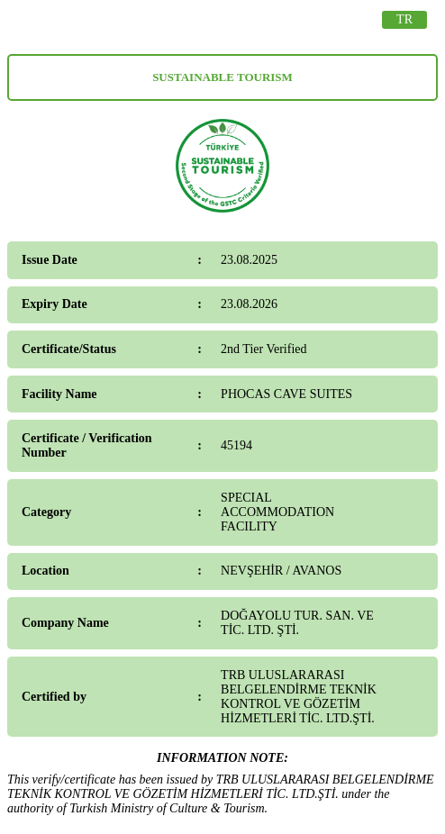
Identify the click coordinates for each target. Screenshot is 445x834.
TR (404, 19)
